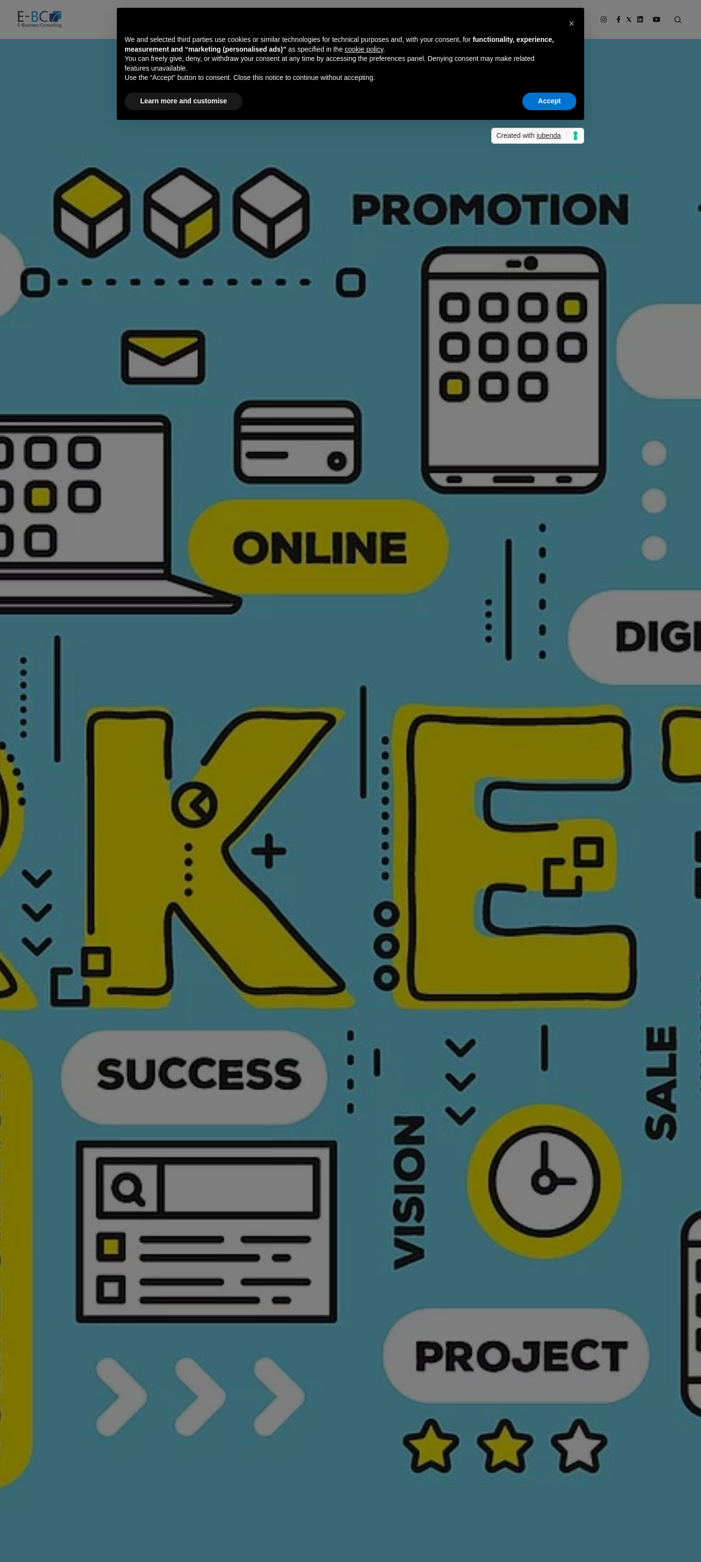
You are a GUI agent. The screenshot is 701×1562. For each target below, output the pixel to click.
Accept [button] (549, 101)
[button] (571, 23)
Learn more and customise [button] (183, 101)
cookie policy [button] (364, 49)
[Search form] (678, 20)
